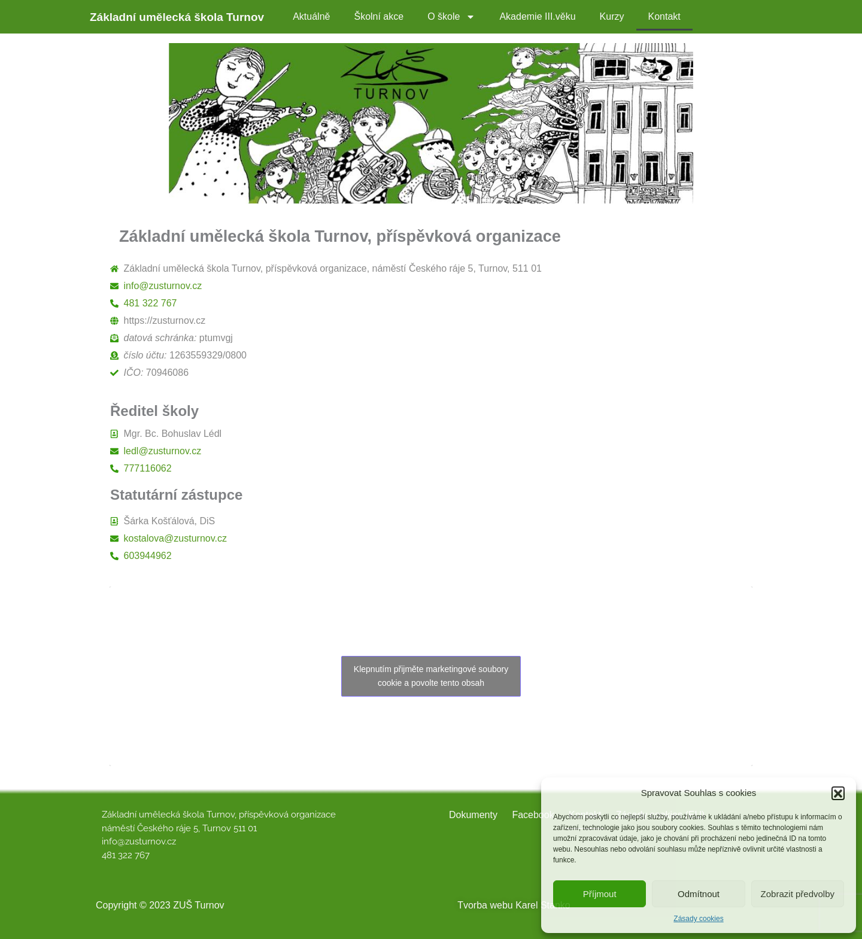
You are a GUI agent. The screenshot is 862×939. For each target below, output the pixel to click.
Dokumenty (473, 815)
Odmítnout (699, 894)
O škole (451, 17)
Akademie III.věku (537, 16)
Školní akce (378, 16)
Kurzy (612, 16)
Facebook (533, 815)
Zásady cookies (698, 918)
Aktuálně (311, 16)
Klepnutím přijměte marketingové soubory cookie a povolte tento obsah (431, 676)
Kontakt (664, 16)
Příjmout (600, 894)
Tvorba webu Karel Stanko (513, 905)
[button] (838, 793)
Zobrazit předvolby (797, 894)
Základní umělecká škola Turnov (177, 17)
